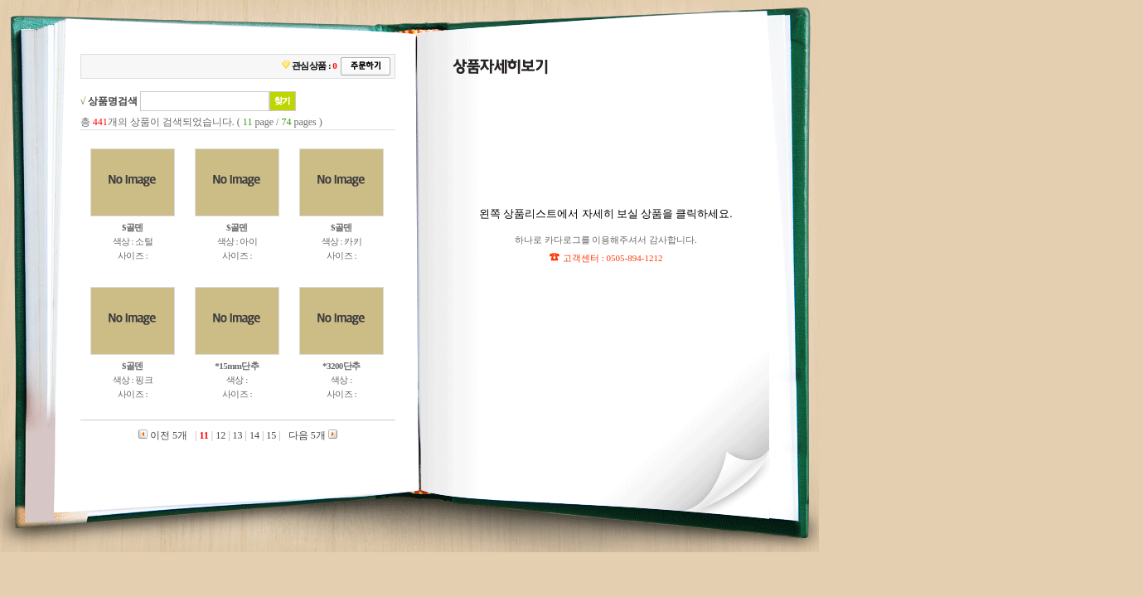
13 (238, 435)
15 (271, 435)
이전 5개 (162, 435)
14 (254, 435)
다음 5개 (311, 435)
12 (220, 435)
